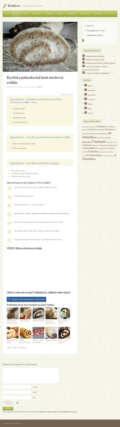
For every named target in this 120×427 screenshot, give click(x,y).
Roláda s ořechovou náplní (25, 341)
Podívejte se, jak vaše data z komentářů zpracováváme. (57, 412)
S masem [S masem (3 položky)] (110, 148)
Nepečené (71, 14)
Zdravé (60, 14)
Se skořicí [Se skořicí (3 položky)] (91, 129)
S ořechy (13, 347)
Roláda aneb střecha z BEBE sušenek (100, 63)
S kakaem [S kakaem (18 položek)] (99, 141)
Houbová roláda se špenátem (97, 73)
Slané (26, 14)
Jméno (35, 387)
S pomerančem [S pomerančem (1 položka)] (102, 152)
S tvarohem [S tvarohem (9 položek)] (94, 155)
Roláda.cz (14, 5)
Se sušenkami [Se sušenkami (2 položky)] (100, 130)
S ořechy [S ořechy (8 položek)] (93, 151)
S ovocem (49, 14)
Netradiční (37, 14)
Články (90, 86)
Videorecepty (85, 14)
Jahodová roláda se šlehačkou (38, 341)
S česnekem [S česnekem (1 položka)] (110, 155)
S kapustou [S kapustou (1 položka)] (110, 142)
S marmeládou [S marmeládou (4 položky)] (88, 148)
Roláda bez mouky (38, 321)
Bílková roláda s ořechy (63, 322)
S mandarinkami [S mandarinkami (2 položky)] (111, 145)
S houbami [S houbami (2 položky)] (100, 138)
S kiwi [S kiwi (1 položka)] (114, 142)
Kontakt (98, 14)
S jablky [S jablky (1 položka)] (106, 138)
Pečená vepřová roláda (12, 341)
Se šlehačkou (22, 347)
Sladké (16, 14)
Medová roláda (24, 321)
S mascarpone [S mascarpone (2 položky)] (101, 148)
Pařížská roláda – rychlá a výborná (12, 322)
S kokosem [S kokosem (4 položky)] (87, 145)
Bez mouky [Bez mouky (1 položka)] (85, 127)
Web (34, 397)
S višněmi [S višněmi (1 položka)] (104, 155)
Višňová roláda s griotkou (63, 341)
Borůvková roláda (50, 340)
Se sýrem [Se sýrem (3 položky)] (109, 129)
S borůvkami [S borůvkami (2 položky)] (110, 127)
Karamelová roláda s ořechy (50, 322)
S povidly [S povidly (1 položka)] (109, 152)
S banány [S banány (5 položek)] (100, 126)
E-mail (35, 392)
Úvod (7, 14)
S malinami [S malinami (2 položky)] (102, 145)
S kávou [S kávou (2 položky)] (95, 145)
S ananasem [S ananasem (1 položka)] (92, 127)
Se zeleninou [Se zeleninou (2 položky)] (103, 134)
